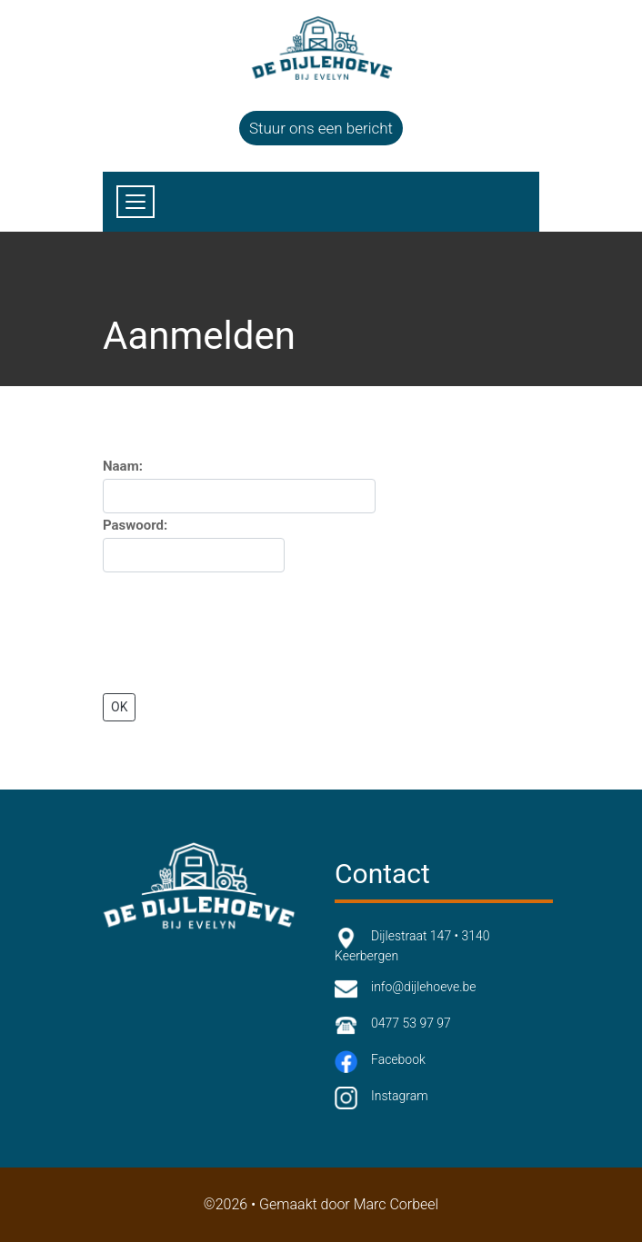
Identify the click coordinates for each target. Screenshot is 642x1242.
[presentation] (241, 633)
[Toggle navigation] (135, 201)
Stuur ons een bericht (321, 128)
